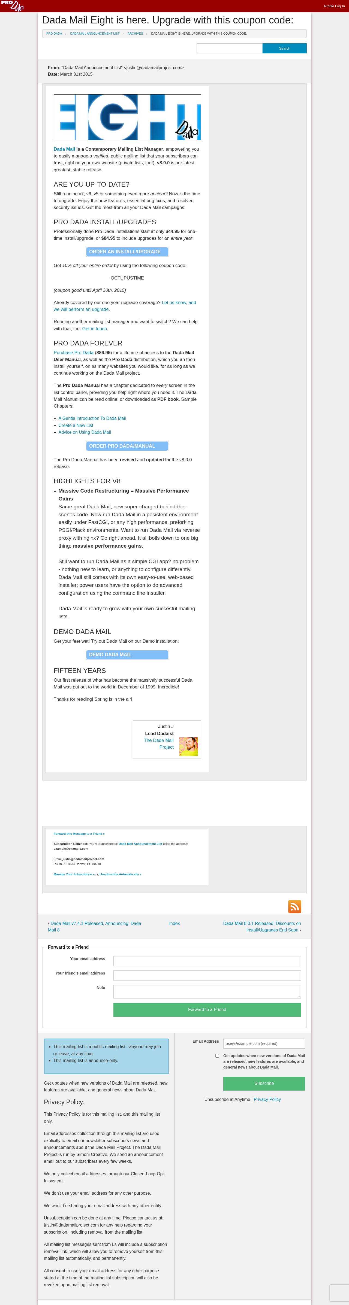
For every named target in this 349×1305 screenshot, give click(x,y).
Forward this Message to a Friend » (79, 833)
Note (101, 987)
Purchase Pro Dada (74, 352)
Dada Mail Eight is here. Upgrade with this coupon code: (199, 33)
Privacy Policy (267, 1099)
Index (174, 923)
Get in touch (94, 328)
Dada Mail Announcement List (95, 33)
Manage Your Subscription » (74, 874)
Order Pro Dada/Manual (122, 446)
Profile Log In (334, 6)
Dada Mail (64, 149)
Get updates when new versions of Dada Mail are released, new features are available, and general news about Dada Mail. (264, 1061)
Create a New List (76, 425)
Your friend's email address (80, 973)
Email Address (205, 1041)
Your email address (87, 959)
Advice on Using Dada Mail (85, 432)
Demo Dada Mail (110, 654)
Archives (135, 33)
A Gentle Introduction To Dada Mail (92, 418)
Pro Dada (54, 33)
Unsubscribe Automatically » (121, 874)
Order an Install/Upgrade (125, 251)
